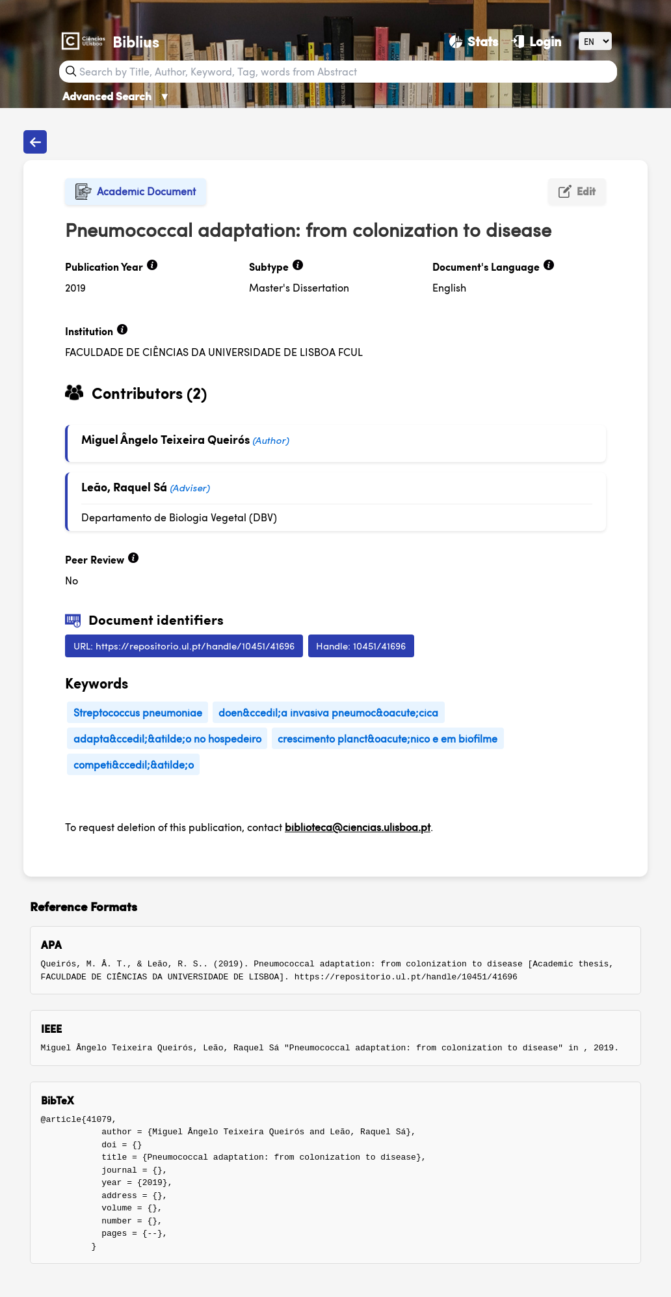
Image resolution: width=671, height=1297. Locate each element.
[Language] (595, 40)
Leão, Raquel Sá (124, 486)
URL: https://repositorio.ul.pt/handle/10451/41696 (184, 645)
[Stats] (473, 41)
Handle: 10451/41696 (361, 645)
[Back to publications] (35, 142)
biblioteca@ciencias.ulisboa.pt (357, 827)
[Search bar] (346, 72)
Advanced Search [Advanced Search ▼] (116, 95)
